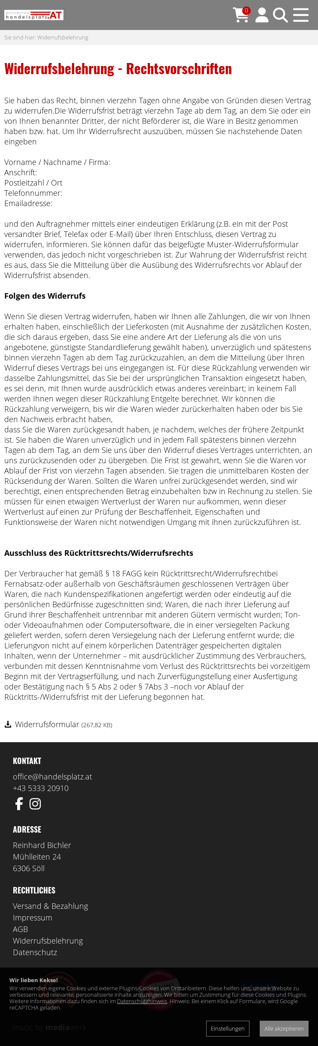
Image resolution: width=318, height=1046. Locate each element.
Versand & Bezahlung (50, 906)
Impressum (32, 917)
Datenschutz (35, 952)
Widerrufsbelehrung (62, 37)
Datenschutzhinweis (142, 1001)
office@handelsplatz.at (52, 776)
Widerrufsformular (63, 724)
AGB (20, 929)
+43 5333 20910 (41, 788)
